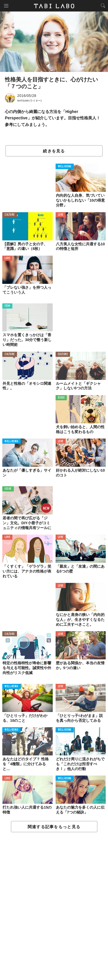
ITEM (7, 306)
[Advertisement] (54, 895)
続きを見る (54, 151)
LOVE (60, 215)
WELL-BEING (65, 166)
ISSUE (61, 397)
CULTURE (10, 215)
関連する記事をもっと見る (54, 826)
